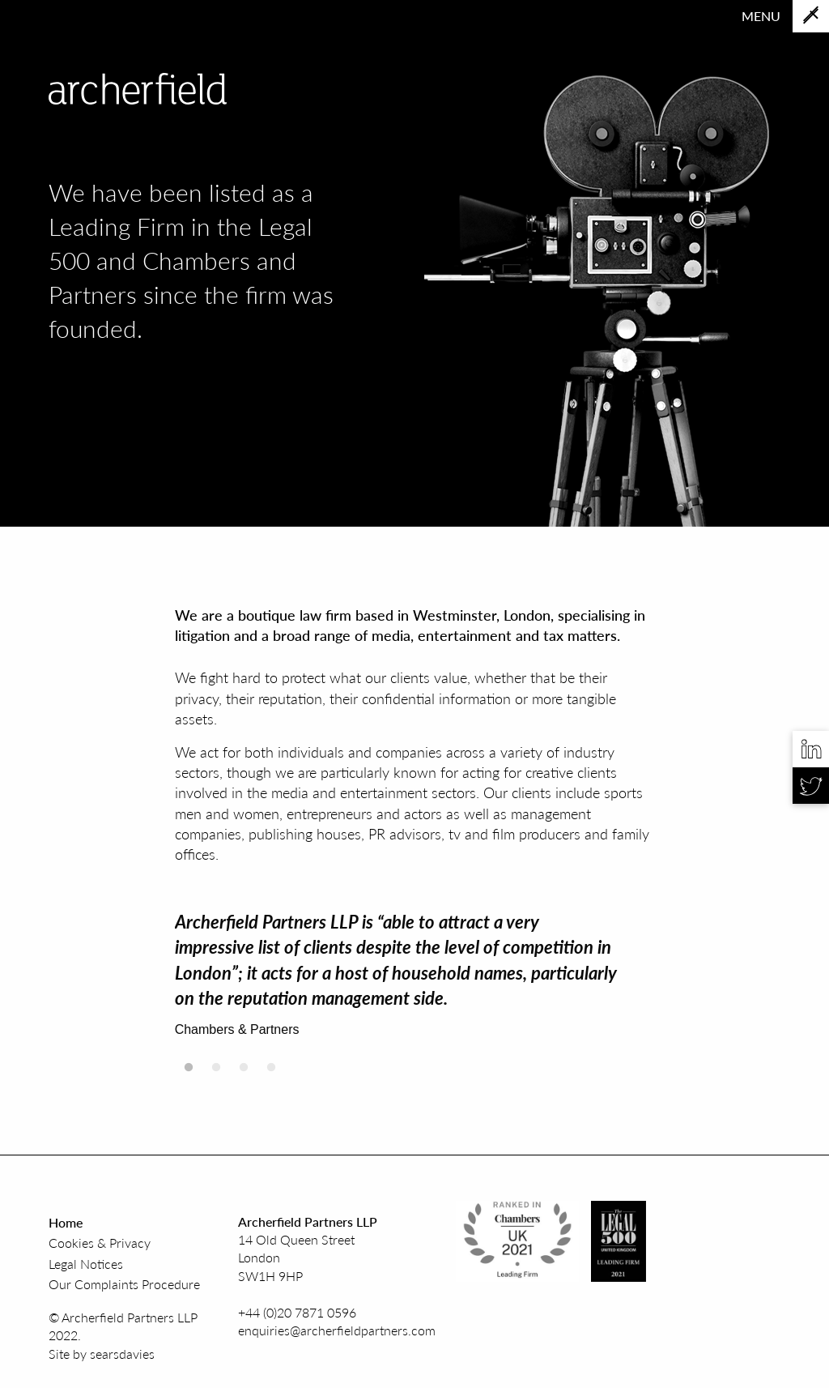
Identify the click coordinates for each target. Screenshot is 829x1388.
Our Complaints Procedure (124, 1284)
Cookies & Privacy (100, 1242)
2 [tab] (216, 1072)
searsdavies (122, 1353)
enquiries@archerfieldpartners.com (337, 1330)
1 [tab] (188, 1072)
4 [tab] (271, 1072)
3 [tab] (244, 1072)
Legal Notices (86, 1263)
